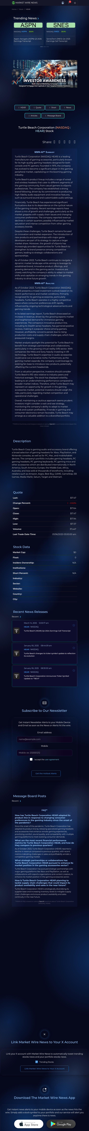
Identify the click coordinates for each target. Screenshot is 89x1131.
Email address (44, 732)
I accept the (46, 759)
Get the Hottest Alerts (46, 773)
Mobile (44, 746)
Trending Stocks (46, 1062)
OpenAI (52, 424)
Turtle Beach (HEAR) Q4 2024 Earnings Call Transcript (47, 631)
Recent (16, 616)
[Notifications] (69, 3)
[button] (63, 3)
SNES (56, 31)
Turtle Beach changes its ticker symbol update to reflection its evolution (49, 654)
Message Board (53, 116)
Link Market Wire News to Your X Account (44, 1068)
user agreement (52, 759)
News (67, 107)
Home (14, 9)
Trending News (26, 18)
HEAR (22, 107)
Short (52, 107)
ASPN (24, 31)
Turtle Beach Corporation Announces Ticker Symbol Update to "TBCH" (46, 677)
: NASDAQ (31, 627)
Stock (21, 9)
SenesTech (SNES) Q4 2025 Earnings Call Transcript (58, 40)
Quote (37, 107)
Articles (32, 116)
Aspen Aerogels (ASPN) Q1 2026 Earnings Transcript (28, 40)
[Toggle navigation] (75, 3)
